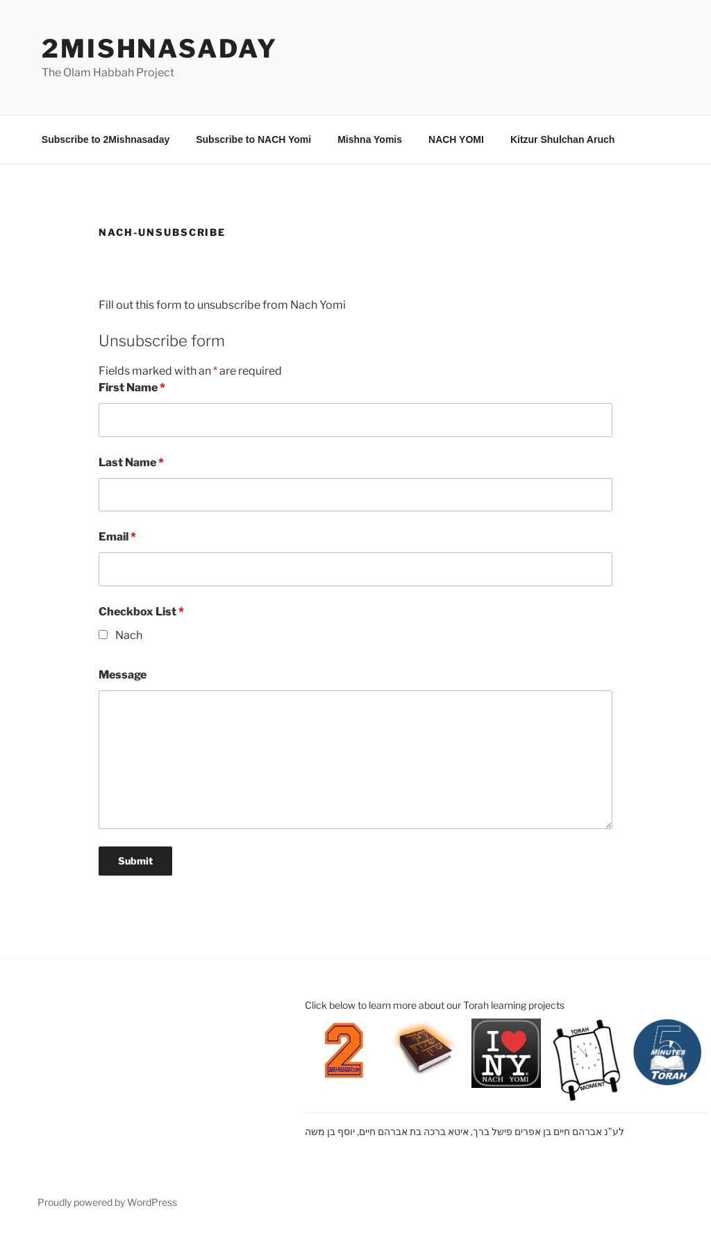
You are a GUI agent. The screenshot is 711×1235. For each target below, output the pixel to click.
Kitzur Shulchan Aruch (562, 139)
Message (123, 674)
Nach (128, 635)
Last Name (131, 462)
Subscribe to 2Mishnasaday (105, 139)
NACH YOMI (456, 139)
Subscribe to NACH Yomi (253, 139)
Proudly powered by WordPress (107, 1202)
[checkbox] (103, 634)
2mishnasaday (160, 48)
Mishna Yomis (369, 139)
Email (117, 536)
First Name (132, 387)
